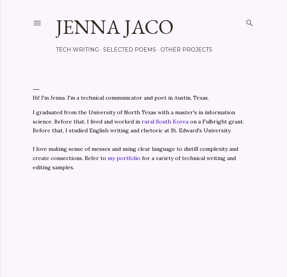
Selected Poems (129, 49)
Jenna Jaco (115, 27)
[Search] (249, 21)
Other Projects (186, 49)
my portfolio (124, 158)
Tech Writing (77, 49)
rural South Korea (165, 121)
